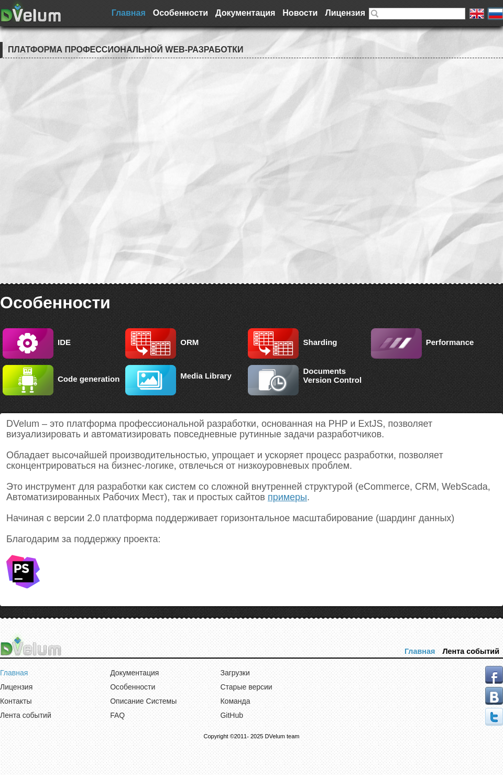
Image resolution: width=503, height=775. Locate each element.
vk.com (494, 696)
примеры (287, 497)
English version (476, 13)
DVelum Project (31, 11)
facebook (494, 675)
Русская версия (495, 13)
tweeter (494, 717)
